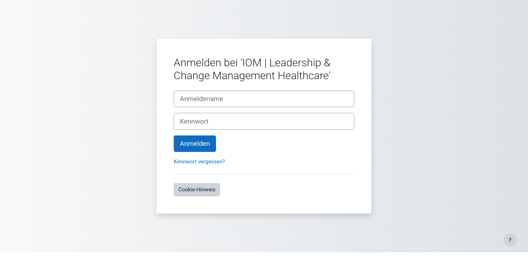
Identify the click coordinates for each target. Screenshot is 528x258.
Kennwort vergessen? (199, 161)
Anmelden (195, 144)
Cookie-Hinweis (196, 189)
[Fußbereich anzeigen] (510, 240)
